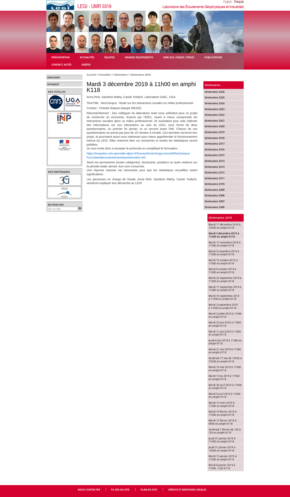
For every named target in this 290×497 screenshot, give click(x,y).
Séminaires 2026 (215, 92)
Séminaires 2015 (215, 155)
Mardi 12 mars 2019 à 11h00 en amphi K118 (222, 404)
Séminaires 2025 (215, 97)
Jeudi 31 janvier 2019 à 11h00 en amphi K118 (222, 440)
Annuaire (53, 77)
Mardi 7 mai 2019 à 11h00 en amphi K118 (224, 377)
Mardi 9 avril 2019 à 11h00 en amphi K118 (224, 395)
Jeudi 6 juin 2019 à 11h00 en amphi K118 (225, 342)
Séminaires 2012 (215, 172)
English (227, 1)
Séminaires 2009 (215, 190)
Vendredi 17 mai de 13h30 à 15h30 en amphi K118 (225, 359)
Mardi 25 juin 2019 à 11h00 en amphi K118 (225, 324)
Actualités (105, 74)
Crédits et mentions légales (187, 489)
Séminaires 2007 (215, 201)
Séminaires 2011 (215, 178)
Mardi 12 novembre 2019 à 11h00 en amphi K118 (224, 244)
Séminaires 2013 (215, 167)
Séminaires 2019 (140, 74)
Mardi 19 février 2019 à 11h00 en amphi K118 (222, 413)
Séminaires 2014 (215, 161)
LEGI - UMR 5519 (94, 6)
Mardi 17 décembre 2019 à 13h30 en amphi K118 (224, 226)
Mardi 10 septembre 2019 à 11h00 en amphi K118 (224, 297)
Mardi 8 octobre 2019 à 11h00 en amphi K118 (222, 270)
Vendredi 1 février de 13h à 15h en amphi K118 (225, 431)
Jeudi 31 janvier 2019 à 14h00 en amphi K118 (222, 449)
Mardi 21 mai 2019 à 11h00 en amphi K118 (225, 351)
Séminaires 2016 (215, 149)
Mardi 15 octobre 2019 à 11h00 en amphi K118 (223, 261)
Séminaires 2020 (215, 126)
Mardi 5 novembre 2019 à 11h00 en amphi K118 (224, 253)
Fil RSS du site (120, 489)
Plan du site (149, 489)
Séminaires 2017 (215, 143)
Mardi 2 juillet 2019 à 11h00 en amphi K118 (225, 315)
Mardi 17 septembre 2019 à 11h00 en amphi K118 (225, 288)
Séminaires (120, 74)
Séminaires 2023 (215, 109)
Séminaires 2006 (215, 207)
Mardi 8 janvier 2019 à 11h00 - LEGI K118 (222, 466)
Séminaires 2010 (215, 184)
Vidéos (86, 64)
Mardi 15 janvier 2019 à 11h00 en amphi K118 (223, 457)
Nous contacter (89, 489)
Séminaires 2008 (215, 195)
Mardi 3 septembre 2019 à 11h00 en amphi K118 (223, 306)
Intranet (53, 84)
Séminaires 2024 (215, 103)
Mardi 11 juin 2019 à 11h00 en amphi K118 (225, 333)
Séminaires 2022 (215, 115)
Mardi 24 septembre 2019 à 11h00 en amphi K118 (225, 279)
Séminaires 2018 (215, 138)
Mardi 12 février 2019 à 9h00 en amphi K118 (222, 422)
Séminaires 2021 (215, 120)
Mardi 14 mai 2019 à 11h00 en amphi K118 (225, 368)
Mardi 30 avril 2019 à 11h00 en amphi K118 (225, 386)
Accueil (91, 74)
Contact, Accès (61, 64)
